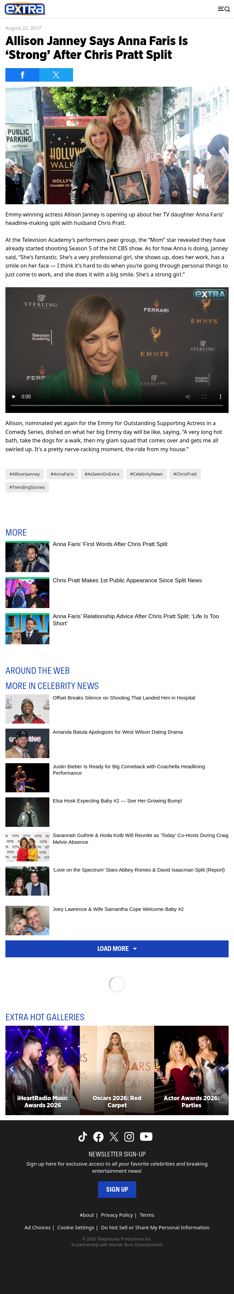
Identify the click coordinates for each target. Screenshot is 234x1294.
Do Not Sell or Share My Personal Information (155, 1227)
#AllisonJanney (24, 474)
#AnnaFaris (62, 474)
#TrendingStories (27, 487)
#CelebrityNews (146, 474)
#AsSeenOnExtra (102, 474)
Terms (147, 1214)
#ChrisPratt (185, 474)
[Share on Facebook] (22, 75)
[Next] (222, 1069)
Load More (117, 948)
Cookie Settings (75, 1227)
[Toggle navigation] (222, 9)
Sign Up (117, 1189)
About (87, 1214)
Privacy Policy (117, 1214)
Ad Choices (37, 1227)
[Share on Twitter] (56, 75)
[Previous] (11, 1069)
